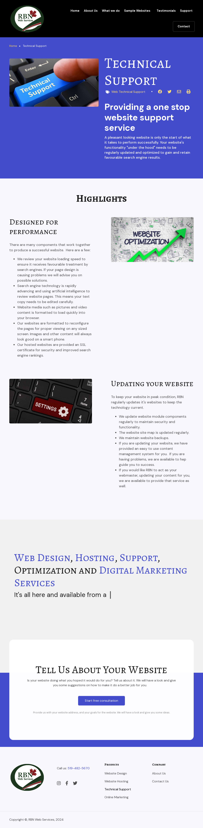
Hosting (95, 557)
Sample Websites (137, 11)
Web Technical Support (128, 92)
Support (186, 11)
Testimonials (166, 11)
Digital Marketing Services (100, 576)
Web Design (42, 557)
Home (75, 11)
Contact (184, 26)
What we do (111, 11)
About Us (91, 11)
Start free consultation (101, 788)
